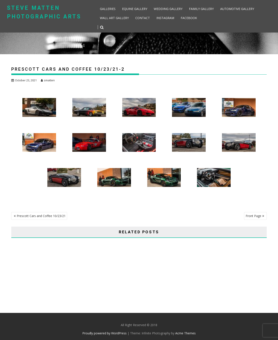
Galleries (108, 9)
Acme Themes (185, 333)
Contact (142, 18)
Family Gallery (201, 9)
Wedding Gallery (168, 9)
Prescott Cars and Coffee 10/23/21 (41, 216)
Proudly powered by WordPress (104, 333)
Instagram (165, 18)
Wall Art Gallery (114, 18)
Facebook (189, 18)
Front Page (253, 216)
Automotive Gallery (237, 9)
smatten (48, 80)
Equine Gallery (134, 9)
